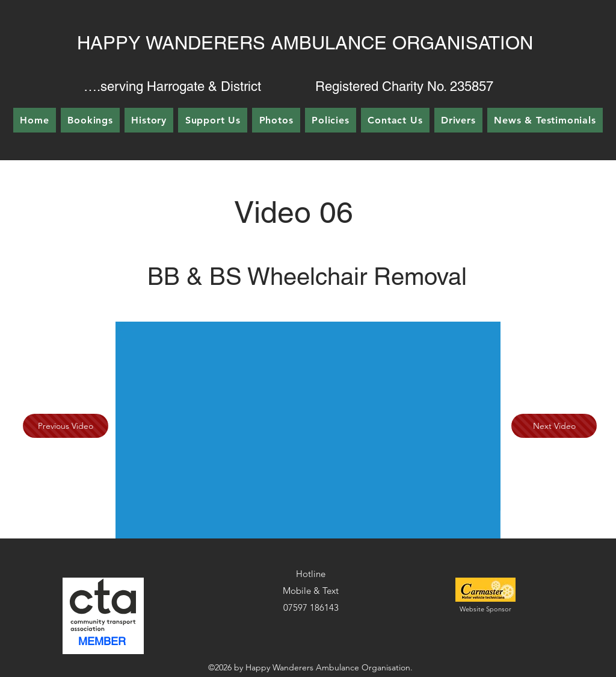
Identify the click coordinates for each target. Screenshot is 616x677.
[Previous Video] (65, 426)
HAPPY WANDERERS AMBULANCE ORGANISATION (305, 43)
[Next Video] (554, 426)
